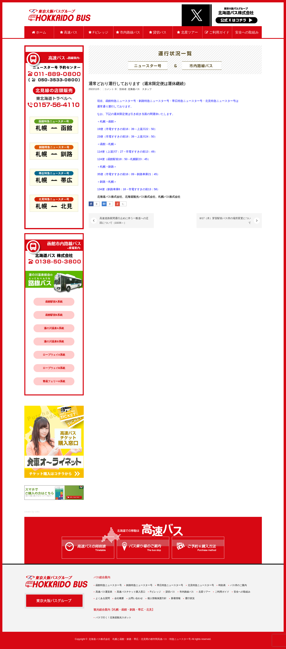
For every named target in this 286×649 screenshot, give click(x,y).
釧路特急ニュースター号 (139, 585)
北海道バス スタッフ (140, 89)
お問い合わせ (135, 598)
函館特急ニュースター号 (109, 585)
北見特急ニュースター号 (201, 585)
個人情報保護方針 (156, 598)
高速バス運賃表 (104, 591)
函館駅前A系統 (54, 301)
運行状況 (190, 598)
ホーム (39, 32)
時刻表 (222, 585)
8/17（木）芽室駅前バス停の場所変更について (225, 220)
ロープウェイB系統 (54, 367)
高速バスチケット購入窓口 (131, 591)
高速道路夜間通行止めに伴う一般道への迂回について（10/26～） (124, 220)
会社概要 (119, 598)
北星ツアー (187, 32)
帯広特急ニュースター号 (170, 585)
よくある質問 (103, 598)
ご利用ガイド (217, 32)
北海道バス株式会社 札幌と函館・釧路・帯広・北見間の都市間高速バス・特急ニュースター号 (140, 639)
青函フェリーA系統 (54, 381)
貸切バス (158, 32)
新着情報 (176, 598)
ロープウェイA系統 (54, 354)
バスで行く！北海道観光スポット (113, 617)
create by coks (32, 511)
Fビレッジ (98, 32)
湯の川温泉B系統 (54, 341)
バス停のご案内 (238, 585)
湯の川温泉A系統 (54, 328)
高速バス (69, 32)
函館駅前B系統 (54, 314)
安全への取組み (247, 32)
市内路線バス (128, 32)
